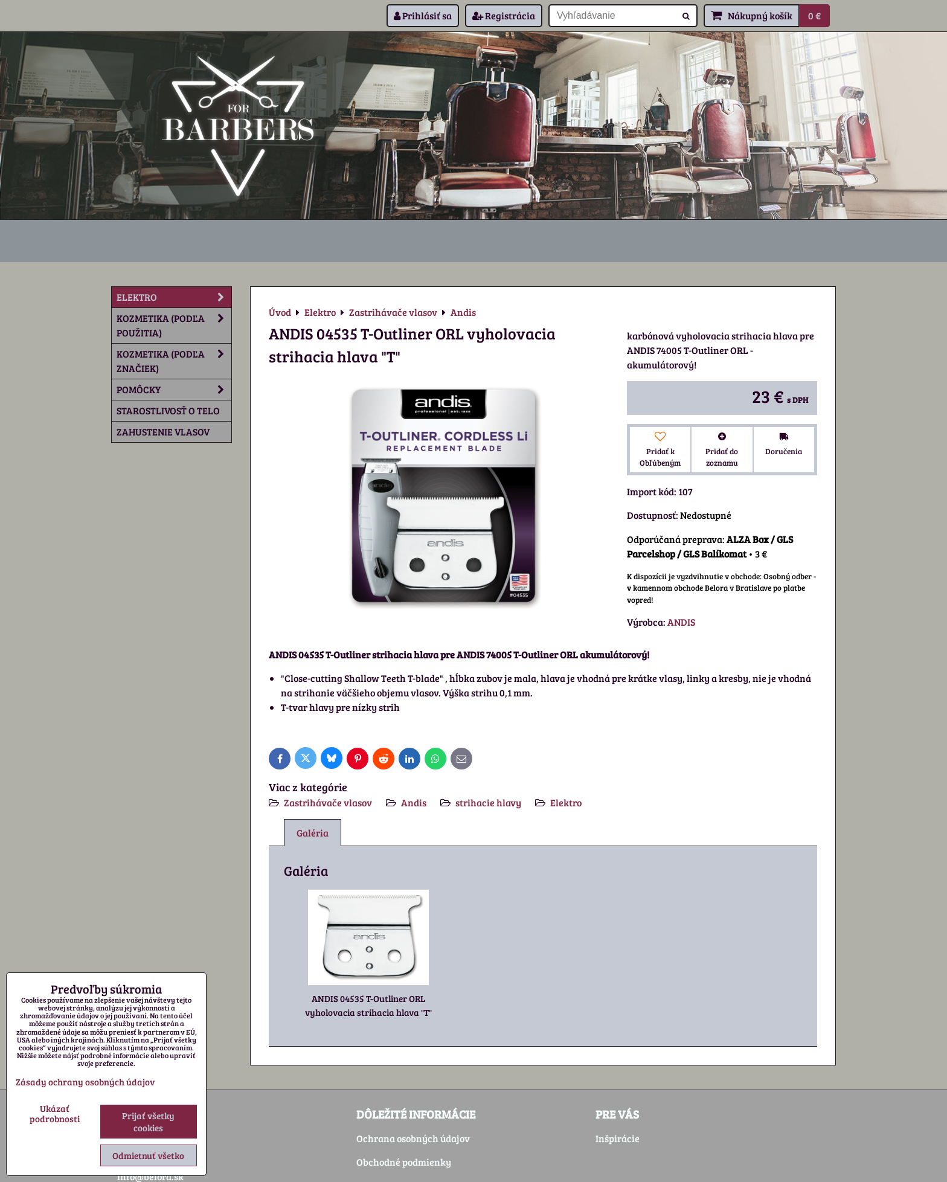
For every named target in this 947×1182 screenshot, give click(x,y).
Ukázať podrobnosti (55, 1113)
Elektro (566, 802)
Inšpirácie (617, 1138)
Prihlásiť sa (423, 15)
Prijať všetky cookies (148, 1122)
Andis (413, 802)
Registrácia (503, 15)
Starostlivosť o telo (168, 410)
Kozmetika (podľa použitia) (174, 325)
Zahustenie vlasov (163, 431)
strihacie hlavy (488, 802)
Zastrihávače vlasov (328, 802)
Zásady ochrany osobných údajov (85, 1082)
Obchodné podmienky (403, 1161)
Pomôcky (174, 389)
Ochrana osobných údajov (413, 1138)
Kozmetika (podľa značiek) (174, 361)
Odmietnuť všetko (148, 1155)
